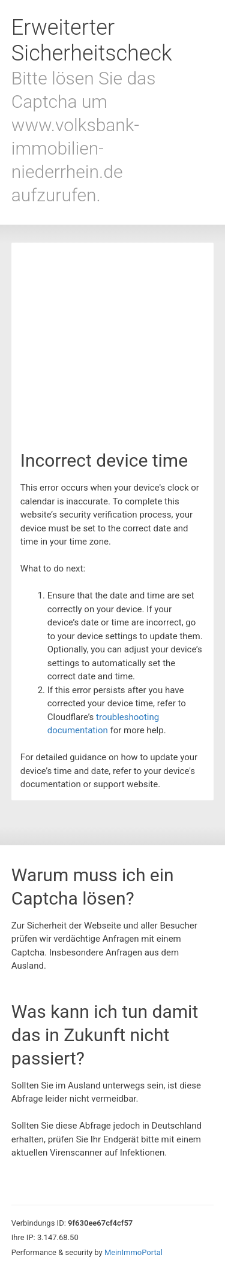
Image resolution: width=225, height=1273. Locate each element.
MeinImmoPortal (133, 1252)
